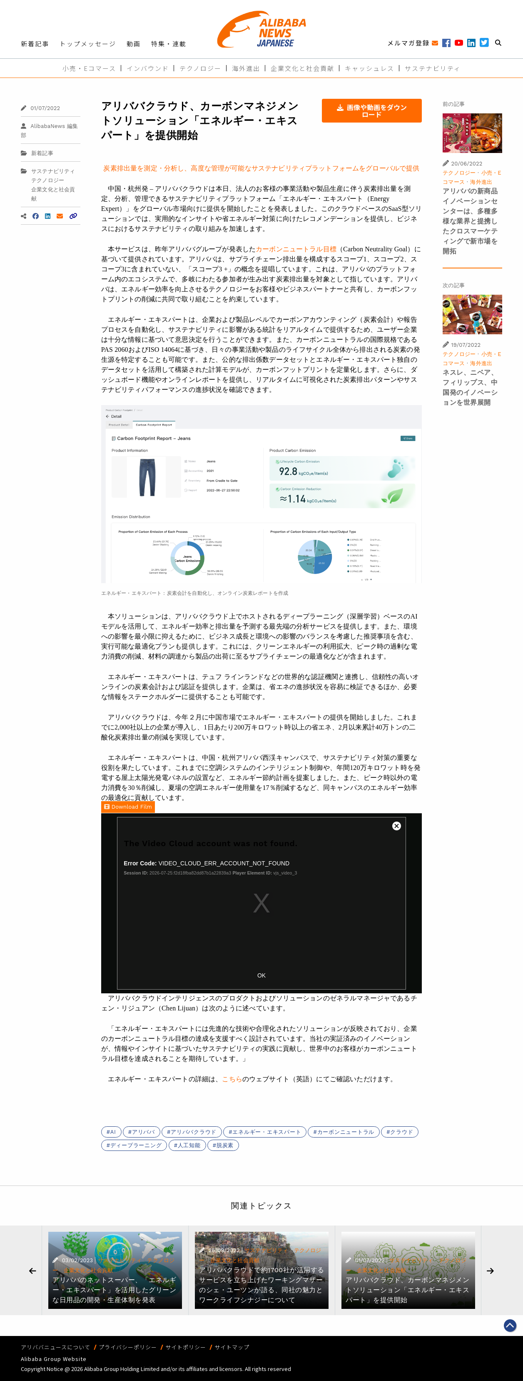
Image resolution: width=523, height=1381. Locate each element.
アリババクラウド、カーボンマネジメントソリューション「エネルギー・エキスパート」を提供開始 (407, 1290)
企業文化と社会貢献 (302, 68)
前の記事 (454, 104)
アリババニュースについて (55, 1347)
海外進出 (246, 68)
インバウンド (148, 68)
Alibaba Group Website (54, 1359)
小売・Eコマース (89, 68)
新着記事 (35, 43)
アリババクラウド (194, 1132)
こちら (232, 1079)
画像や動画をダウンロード (372, 110)
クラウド (401, 1132)
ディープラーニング (136, 1145)
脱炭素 (225, 1145)
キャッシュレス (369, 68)
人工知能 (189, 1145)
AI (113, 1132)
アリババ (143, 1132)
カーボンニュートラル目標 (296, 249)
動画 (134, 43)
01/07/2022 (40, 108)
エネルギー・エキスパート (266, 1132)
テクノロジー (200, 68)
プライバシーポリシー (128, 1347)
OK (261, 975)
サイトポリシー (185, 1347)
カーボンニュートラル (346, 1132)
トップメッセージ (88, 43)
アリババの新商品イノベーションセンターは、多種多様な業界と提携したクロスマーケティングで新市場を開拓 (470, 221)
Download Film (128, 807)
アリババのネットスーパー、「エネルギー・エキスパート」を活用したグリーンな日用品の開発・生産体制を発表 (114, 1290)
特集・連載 (169, 43)
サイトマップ (231, 1347)
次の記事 (454, 285)
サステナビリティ (433, 68)
